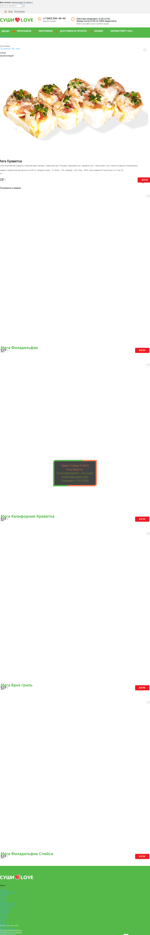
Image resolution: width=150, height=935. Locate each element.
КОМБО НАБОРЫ (7, 906)
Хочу (142, 350)
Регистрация (19, 11)
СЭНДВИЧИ (5, 910)
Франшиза (4, 924)
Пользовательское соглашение (11, 932)
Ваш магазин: (5, 2)
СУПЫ (2, 915)
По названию (5, 48)
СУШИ (2, 899)
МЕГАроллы (4, 894)
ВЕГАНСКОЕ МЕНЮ (8, 903)
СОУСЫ (3, 919)
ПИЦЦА (3, 901)
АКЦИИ (98, 31)
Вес (13, 48)
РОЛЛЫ (3, 897)
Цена (18, 48)
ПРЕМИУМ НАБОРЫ (8, 892)
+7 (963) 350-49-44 (54, 18)
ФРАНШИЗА (24, 31)
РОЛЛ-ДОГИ (5, 912)
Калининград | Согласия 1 (22, 2)
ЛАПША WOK (5, 908)
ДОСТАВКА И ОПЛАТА (73, 31)
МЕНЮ (6, 31)
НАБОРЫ (3, 890)
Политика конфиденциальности (11, 930)
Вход (10, 11)
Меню (2, 921)
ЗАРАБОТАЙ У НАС (121, 31)
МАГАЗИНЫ (46, 31)
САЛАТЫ (3, 917)
